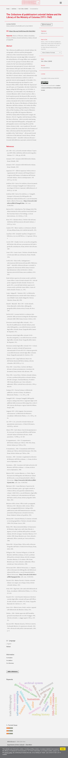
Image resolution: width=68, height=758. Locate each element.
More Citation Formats (48, 52)
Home (7, 8)
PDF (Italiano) (47, 24)
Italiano (8, 646)
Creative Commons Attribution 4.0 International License (51, 88)
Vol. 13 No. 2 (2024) (23, 8)
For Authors (9, 660)
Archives (14, 8)
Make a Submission (12, 671)
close (62, 749)
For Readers (9, 657)
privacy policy (8, 752)
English (9, 644)
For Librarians (10, 663)
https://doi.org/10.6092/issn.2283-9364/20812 (22, 31)
